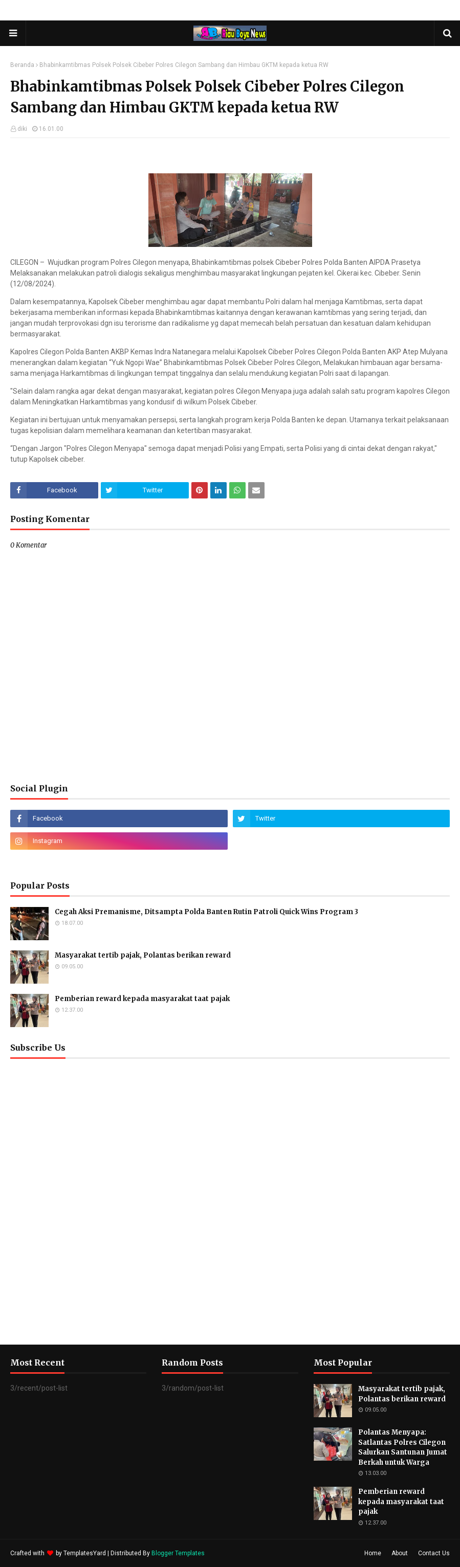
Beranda (22, 65)
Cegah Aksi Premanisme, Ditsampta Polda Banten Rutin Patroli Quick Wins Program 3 (206, 911)
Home (372, 1553)
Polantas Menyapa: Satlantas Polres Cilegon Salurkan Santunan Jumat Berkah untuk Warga (402, 1447)
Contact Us (434, 1553)
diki (22, 128)
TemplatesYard (84, 1553)
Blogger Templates (178, 1553)
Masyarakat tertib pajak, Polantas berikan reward (143, 955)
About (399, 1553)
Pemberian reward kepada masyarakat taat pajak (142, 998)
